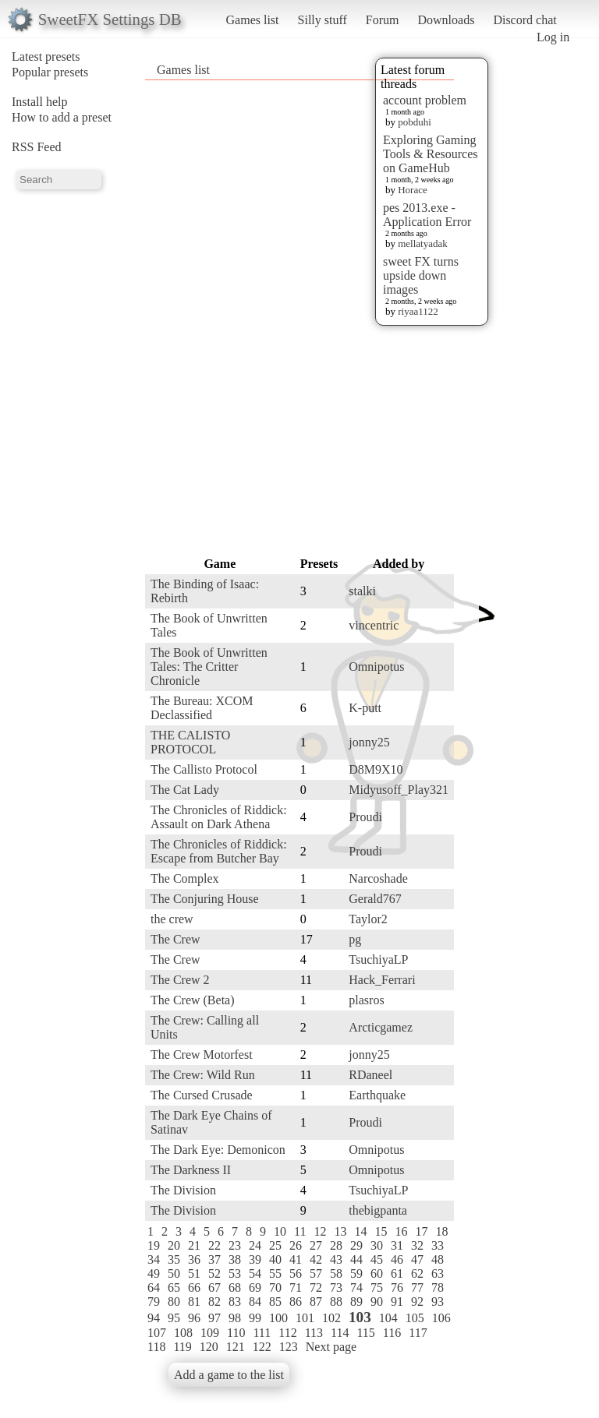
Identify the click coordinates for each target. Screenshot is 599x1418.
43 (336, 1259)
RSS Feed (37, 146)
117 (418, 1332)
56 (295, 1273)
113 (314, 1332)
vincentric (374, 625)
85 (275, 1301)
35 (174, 1259)
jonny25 (369, 742)
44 (356, 1259)
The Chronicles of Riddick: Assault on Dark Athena (219, 817)
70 (275, 1287)
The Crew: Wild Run (203, 1074)
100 (278, 1318)
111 (262, 1332)
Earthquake (377, 1095)
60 (376, 1273)
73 (336, 1287)
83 (235, 1301)
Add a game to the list (229, 1374)
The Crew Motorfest (202, 1054)
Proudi (365, 817)
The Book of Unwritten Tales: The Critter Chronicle (209, 666)
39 (255, 1259)
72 (316, 1287)
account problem (424, 100)
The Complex (185, 878)
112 (287, 1332)
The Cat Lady (185, 789)
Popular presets (50, 72)
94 (153, 1318)
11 (300, 1231)
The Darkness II (191, 1169)
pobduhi (414, 122)
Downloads (445, 19)
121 (235, 1346)
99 (255, 1318)
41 (295, 1259)
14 (360, 1231)
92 (417, 1301)
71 (295, 1287)
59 (356, 1273)
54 (255, 1273)
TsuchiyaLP (378, 959)
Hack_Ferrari (382, 979)
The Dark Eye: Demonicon (218, 1149)
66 (194, 1287)
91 (397, 1301)
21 (194, 1245)
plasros (366, 1000)
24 (255, 1245)
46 (397, 1259)
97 (214, 1318)
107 (156, 1332)
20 (174, 1245)
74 (356, 1287)
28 (336, 1245)
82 (214, 1301)
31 (397, 1245)
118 (156, 1346)
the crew (172, 919)
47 (417, 1259)
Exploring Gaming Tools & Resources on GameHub (430, 154)
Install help (40, 101)
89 (356, 1301)
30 (376, 1245)
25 (275, 1245)
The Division (183, 1190)
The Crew (175, 939)
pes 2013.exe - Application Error (427, 214)
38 (235, 1259)
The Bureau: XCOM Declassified (202, 707)
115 (365, 1332)
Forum (382, 19)
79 (153, 1301)
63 (437, 1273)
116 (392, 1332)
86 (295, 1301)
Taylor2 (368, 919)
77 (417, 1287)
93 (437, 1301)
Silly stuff (322, 19)
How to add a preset (62, 117)
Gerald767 (375, 898)
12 (320, 1231)
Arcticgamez (381, 1027)
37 (214, 1259)
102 (331, 1318)
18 (441, 1231)
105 (415, 1318)
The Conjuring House (205, 898)
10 (280, 1231)
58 (336, 1273)
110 (236, 1332)
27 (316, 1245)
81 (194, 1301)
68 (235, 1287)
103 (360, 1317)
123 (288, 1346)
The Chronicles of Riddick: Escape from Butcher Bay (219, 851)
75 (376, 1287)
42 (316, 1259)
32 (417, 1245)
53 (235, 1273)
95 (174, 1318)
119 (182, 1346)
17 (421, 1231)
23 (235, 1245)
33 (437, 1245)
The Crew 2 (180, 979)
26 (295, 1245)
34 (153, 1259)
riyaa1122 (418, 311)
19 (153, 1245)
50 (174, 1273)
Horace (412, 190)
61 (397, 1273)
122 (262, 1346)
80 (174, 1301)
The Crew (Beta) (193, 1000)
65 (174, 1287)
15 (380, 1231)
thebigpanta (378, 1210)
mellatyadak (423, 243)
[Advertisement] (308, 317)
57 (316, 1273)
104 (388, 1318)
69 (255, 1287)
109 (209, 1332)
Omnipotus (376, 666)
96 (194, 1318)
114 (340, 1332)
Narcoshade (378, 878)
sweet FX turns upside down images (421, 275)
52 (214, 1273)
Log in (553, 37)
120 (209, 1346)
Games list (252, 19)
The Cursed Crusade (202, 1095)
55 (275, 1273)
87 (316, 1301)
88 (336, 1301)
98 (235, 1318)
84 (255, 1301)
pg (355, 939)
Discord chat (524, 19)
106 (441, 1318)
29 (356, 1245)
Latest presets (46, 56)
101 (305, 1318)
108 (183, 1332)
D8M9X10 (375, 769)
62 (417, 1273)
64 (153, 1287)
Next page (331, 1346)
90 (376, 1301)
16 (401, 1231)
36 (194, 1259)
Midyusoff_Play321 (398, 789)
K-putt (365, 707)
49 (153, 1273)
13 (340, 1231)
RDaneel (370, 1074)
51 (194, 1273)
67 (214, 1287)
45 (376, 1259)
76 (397, 1287)
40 (275, 1259)
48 (437, 1259)
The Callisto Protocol (204, 769)
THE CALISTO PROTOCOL (190, 742)
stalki (362, 591)
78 (437, 1287)
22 (214, 1245)
